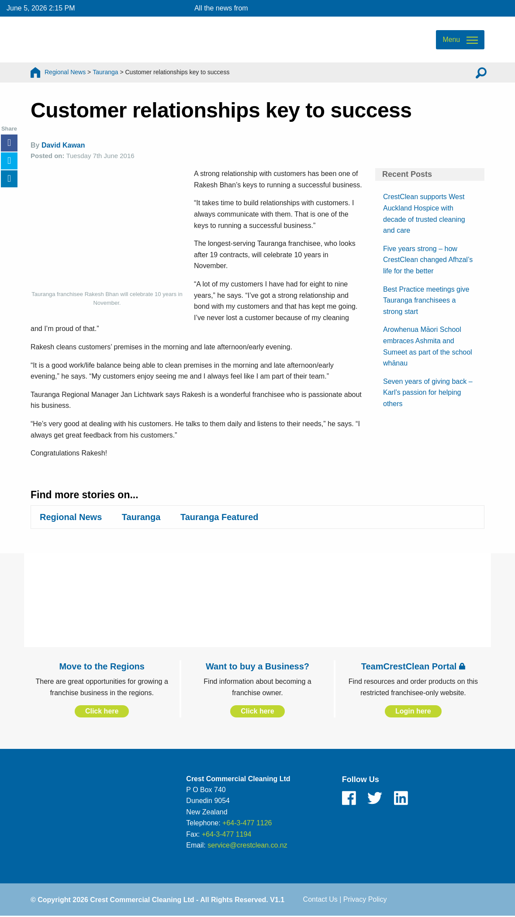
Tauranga (105, 72)
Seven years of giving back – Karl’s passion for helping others (428, 392)
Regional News (65, 72)
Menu (451, 39)
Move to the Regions (102, 666)
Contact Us (320, 899)
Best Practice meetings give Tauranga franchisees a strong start (426, 300)
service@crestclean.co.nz (247, 845)
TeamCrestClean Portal (413, 666)
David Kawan (63, 145)
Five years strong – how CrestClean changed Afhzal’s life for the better (428, 260)
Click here (101, 711)
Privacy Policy (365, 899)
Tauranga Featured (219, 517)
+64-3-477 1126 (247, 823)
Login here (413, 711)
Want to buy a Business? (257, 666)
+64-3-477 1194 (226, 834)
